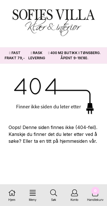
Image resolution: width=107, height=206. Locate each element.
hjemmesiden (74, 141)
